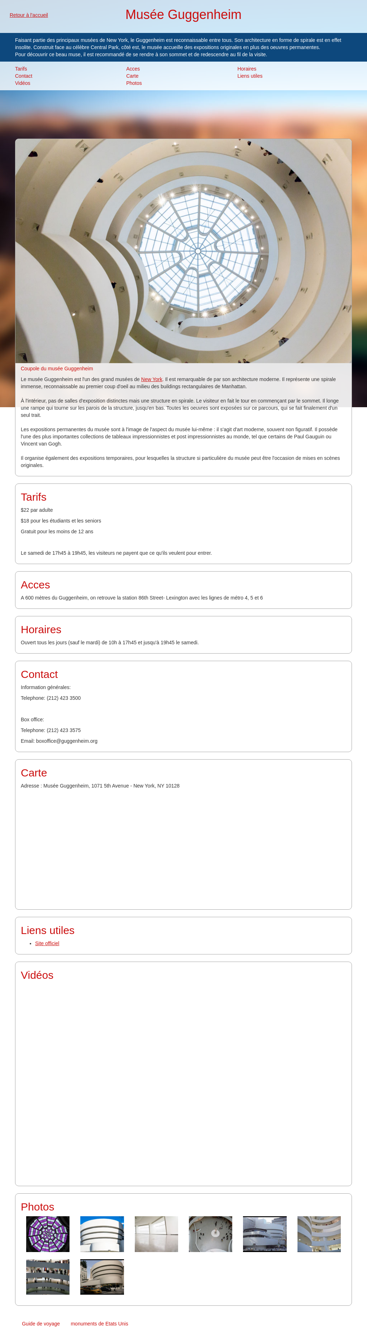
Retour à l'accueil (29, 15)
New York (151, 379)
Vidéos (22, 83)
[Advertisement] (183, 113)
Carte (132, 76)
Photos (134, 83)
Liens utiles (249, 76)
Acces (133, 69)
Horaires (246, 69)
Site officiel (47, 943)
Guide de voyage (41, 1324)
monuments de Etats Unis (99, 1324)
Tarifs (21, 69)
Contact (23, 76)
